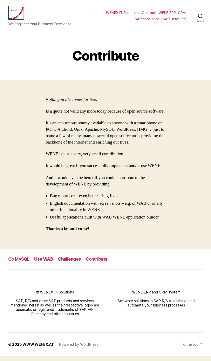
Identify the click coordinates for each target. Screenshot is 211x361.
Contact (148, 15)
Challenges (69, 263)
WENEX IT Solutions (122, 15)
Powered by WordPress (78, 349)
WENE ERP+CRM (172, 15)
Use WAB (43, 263)
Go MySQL (18, 263)
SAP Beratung (174, 21)
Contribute (96, 263)
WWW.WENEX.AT (38, 349)
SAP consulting (147, 21)
